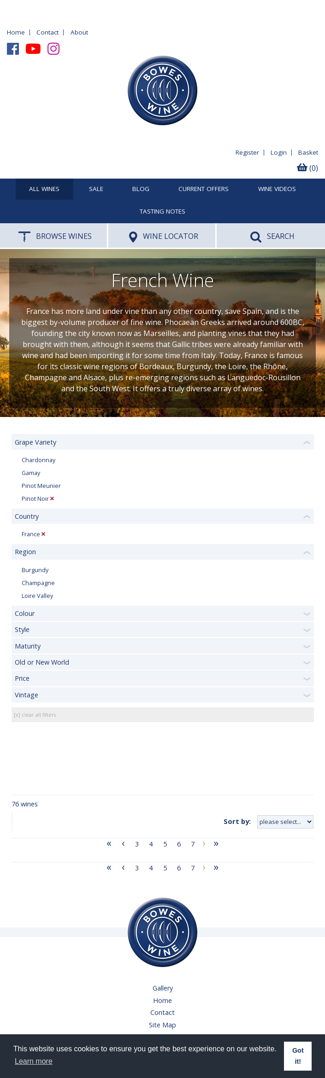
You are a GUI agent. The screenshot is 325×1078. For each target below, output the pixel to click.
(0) (307, 168)
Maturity (28, 646)
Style (22, 629)
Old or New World (42, 662)
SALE (96, 189)
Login (279, 152)
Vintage (26, 694)
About (79, 32)
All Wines (44, 189)
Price (22, 678)
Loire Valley (37, 596)
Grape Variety (35, 442)
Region (25, 551)
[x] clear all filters (35, 714)
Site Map (162, 1024)
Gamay (31, 473)
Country (27, 516)
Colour (25, 613)
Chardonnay (38, 460)
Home (16, 32)
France (31, 534)
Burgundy (35, 570)
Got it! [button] (298, 1056)
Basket (308, 152)
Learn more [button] (34, 1061)
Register (247, 152)
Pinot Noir (35, 499)
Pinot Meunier (41, 486)
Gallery (163, 988)
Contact (47, 32)
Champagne (38, 583)
